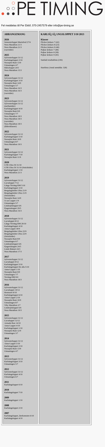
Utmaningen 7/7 (11, 113)
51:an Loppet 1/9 (11, 200)
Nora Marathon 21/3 (13, 44)
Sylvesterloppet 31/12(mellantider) (13, 104)
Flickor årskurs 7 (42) (50, 42)
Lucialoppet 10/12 (12, 290)
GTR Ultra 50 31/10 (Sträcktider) (18, 167)
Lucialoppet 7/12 (11, 183)
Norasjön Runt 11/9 (12, 157)
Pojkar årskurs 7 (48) (50, 50)
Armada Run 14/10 (12, 323)
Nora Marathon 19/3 (13, 144)
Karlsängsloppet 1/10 (13, 170)
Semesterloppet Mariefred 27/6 (17, 42)
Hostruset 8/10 (10, 292)
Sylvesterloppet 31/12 (13, 57)
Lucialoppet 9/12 (11, 262)
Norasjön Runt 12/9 (12, 330)
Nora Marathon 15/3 (13, 70)
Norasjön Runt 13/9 (12, 62)
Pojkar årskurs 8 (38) (50, 52)
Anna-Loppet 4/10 (12, 325)
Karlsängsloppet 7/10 (13, 154)
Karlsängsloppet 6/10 (13, 295)
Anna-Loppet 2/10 (12, 297)
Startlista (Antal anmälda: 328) (54, 67)
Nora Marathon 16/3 (13, 88)
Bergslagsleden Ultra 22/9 (15, 231)
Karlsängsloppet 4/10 (13, 108)
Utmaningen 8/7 (11, 142)
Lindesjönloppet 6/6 (12, 205)
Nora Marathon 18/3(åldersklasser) (13, 125)
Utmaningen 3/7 (11, 333)
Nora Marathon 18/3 (13, 116)
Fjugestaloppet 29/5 (12, 208)
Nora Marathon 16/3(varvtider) (13, 91)
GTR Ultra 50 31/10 (12, 165)
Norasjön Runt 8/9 (12, 239)
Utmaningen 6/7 (11, 241)
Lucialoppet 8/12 (11, 221)
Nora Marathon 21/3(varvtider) (13, 48)
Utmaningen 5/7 (11, 85)
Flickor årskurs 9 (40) (50, 47)
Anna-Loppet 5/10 (12, 343)
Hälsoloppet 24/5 (11, 67)
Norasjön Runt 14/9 (12, 83)
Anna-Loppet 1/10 (12, 269)
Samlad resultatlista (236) (52, 60)
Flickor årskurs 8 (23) (50, 44)
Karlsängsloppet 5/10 (13, 136)
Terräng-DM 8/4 (11, 277)
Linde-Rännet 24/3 (12, 249)
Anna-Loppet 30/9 (12, 228)
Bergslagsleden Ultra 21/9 (15, 190)
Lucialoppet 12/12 (12, 320)
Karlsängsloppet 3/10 (13, 80)
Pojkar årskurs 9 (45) (50, 55)
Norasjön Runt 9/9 (12, 111)
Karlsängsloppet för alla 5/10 (16, 267)
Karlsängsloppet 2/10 (13, 60)
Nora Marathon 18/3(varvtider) (13, 120)
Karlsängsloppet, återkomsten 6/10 (19, 415)
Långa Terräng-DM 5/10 (14, 185)
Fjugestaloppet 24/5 (12, 246)
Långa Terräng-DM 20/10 (15, 223)
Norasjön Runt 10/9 (12, 139)
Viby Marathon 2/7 (12, 305)
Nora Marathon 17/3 (13, 251)
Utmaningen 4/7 (11, 65)
